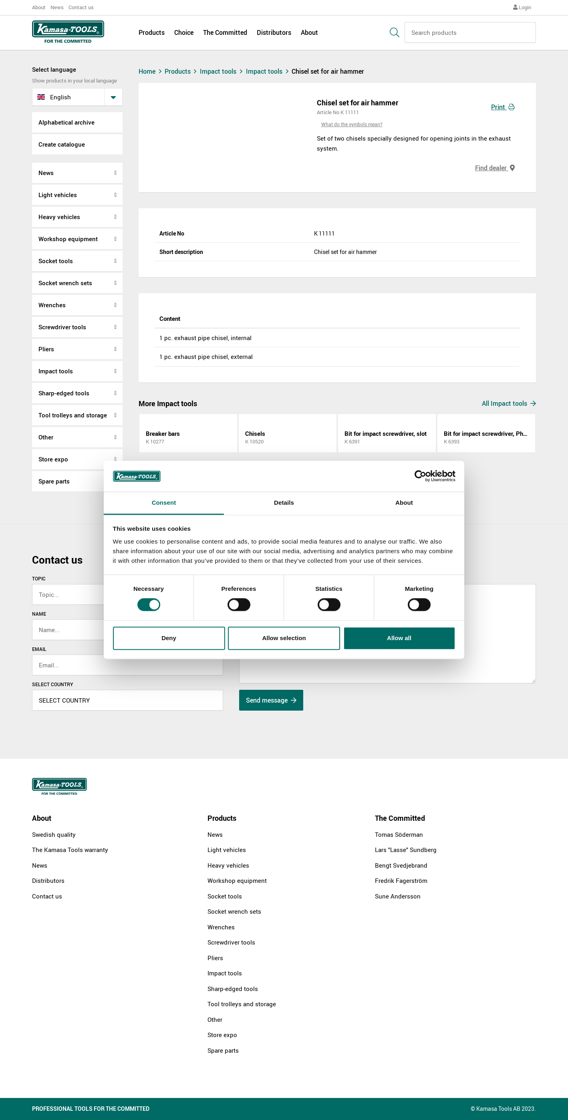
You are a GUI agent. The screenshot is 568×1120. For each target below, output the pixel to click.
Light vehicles (57, 195)
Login (522, 7)
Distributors (274, 32)
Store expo (53, 459)
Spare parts (54, 481)
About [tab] (404, 502)
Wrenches (52, 305)
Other (45, 437)
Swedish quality (54, 834)
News (57, 7)
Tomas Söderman (399, 834)
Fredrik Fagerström (401, 880)
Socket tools (55, 261)
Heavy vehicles (59, 217)
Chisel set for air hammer (328, 71)
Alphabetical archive (66, 122)
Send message (271, 700)
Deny (168, 638)
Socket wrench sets (65, 283)
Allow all (399, 638)
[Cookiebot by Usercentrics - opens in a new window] (420, 476)
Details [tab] (284, 502)
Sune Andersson (398, 896)
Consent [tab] (164, 502)
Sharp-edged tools (63, 393)
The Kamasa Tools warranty (70, 850)
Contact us (81, 7)
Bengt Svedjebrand (401, 865)
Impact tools (55, 371)
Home (151, 71)
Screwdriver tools (62, 327)
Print (503, 107)
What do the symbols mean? (352, 124)
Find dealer (495, 167)
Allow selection (284, 638)
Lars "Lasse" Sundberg (406, 850)
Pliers (46, 349)
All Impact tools (509, 403)
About (39, 7)
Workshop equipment (68, 239)
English (54, 97)
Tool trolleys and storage (72, 415)
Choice (183, 32)
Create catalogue (61, 144)
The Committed (225, 32)
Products (152, 32)
